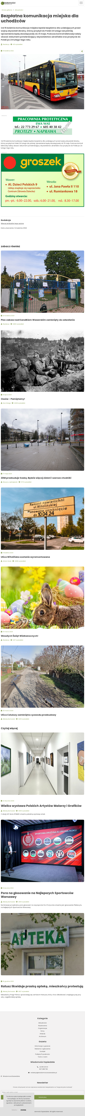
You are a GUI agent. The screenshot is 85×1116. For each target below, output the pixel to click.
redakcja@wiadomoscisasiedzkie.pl (44, 1073)
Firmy (42, 1031)
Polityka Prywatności (42, 1054)
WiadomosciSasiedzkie (11, 1076)
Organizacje (42, 1028)
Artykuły (42, 1034)
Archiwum (42, 1036)
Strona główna (7, 10)
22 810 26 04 (43, 1067)
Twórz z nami (42, 1057)
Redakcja (6, 44)
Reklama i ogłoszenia (42, 1049)
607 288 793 (43, 1069)
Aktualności (19, 10)
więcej (14, 1110)
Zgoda (23, 1110)
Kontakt (42, 1051)
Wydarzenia (42, 1026)
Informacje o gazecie (42, 1046)
